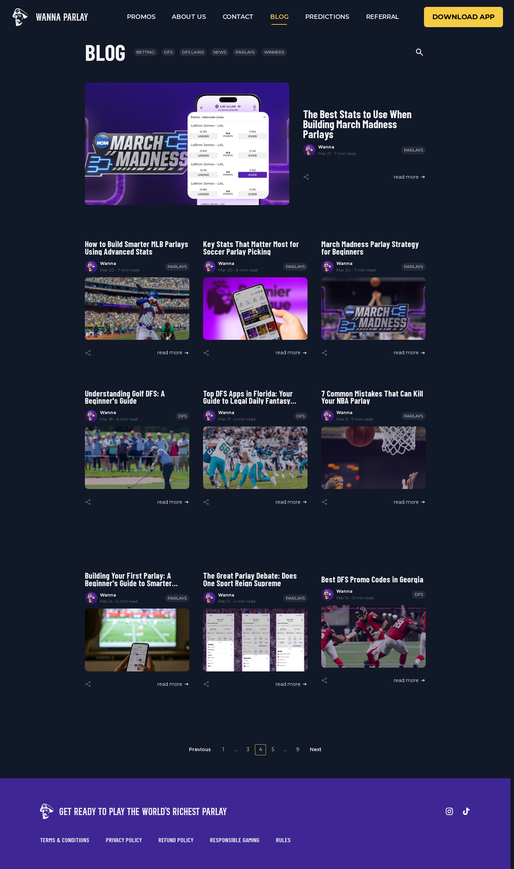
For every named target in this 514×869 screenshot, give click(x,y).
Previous (200, 749)
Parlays (245, 52)
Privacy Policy (124, 840)
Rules (283, 840)
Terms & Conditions (64, 840)
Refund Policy (175, 840)
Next (316, 749)
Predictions (327, 17)
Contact (238, 17)
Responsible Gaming (234, 840)
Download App (463, 17)
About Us (189, 17)
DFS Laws (193, 52)
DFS (168, 52)
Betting (145, 52)
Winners (274, 52)
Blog (279, 17)
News (219, 52)
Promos (141, 17)
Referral (382, 17)
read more (410, 177)
